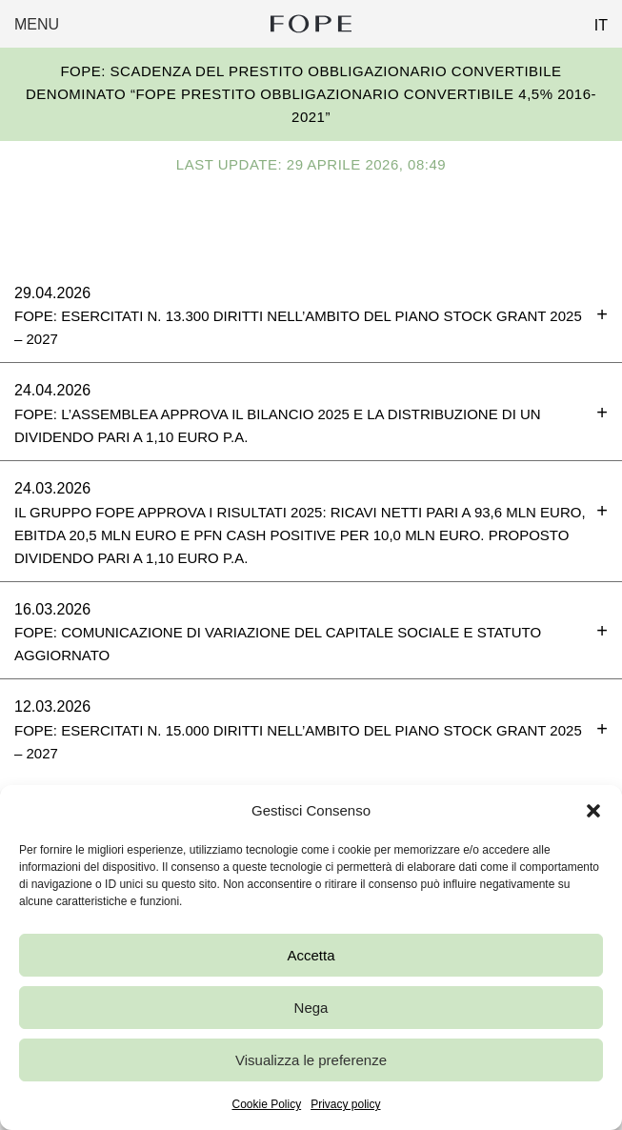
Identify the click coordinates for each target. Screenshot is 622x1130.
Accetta (310, 955)
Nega (311, 1007)
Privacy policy (345, 1104)
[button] (593, 810)
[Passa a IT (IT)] (593, 20)
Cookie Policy (266, 1104)
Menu (36, 24)
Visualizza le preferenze (311, 1060)
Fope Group (310, 23)
